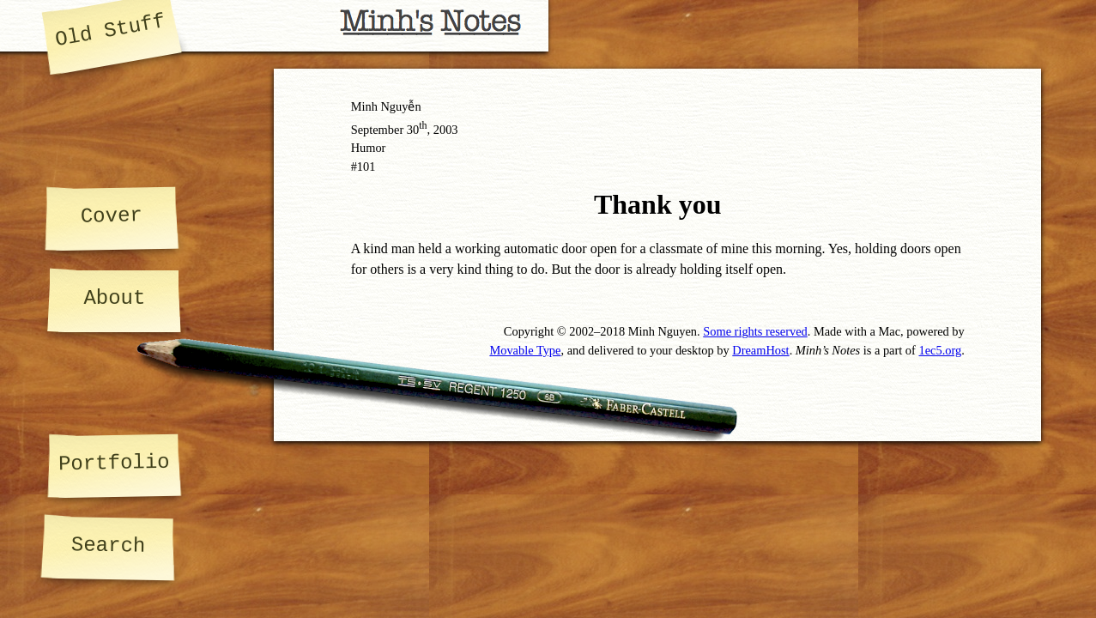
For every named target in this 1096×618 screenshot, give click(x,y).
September (377, 129)
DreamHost (760, 350)
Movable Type (524, 350)
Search (108, 545)
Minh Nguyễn (386, 106)
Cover (111, 215)
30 (417, 129)
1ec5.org (939, 350)
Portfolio (114, 463)
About (114, 298)
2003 (445, 129)
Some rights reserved (755, 331)
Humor (368, 147)
